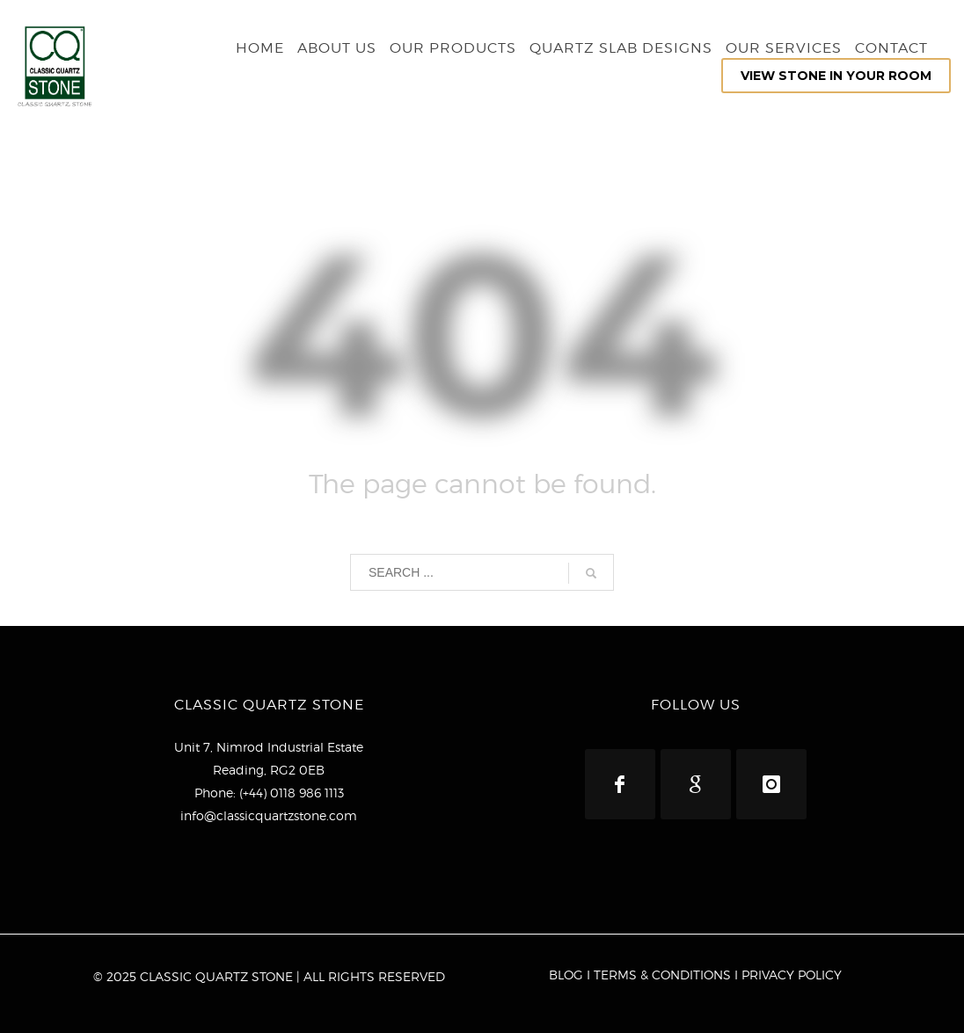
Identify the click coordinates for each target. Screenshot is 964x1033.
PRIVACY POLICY (791, 974)
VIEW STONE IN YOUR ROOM (836, 76)
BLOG (566, 974)
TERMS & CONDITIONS (662, 974)
